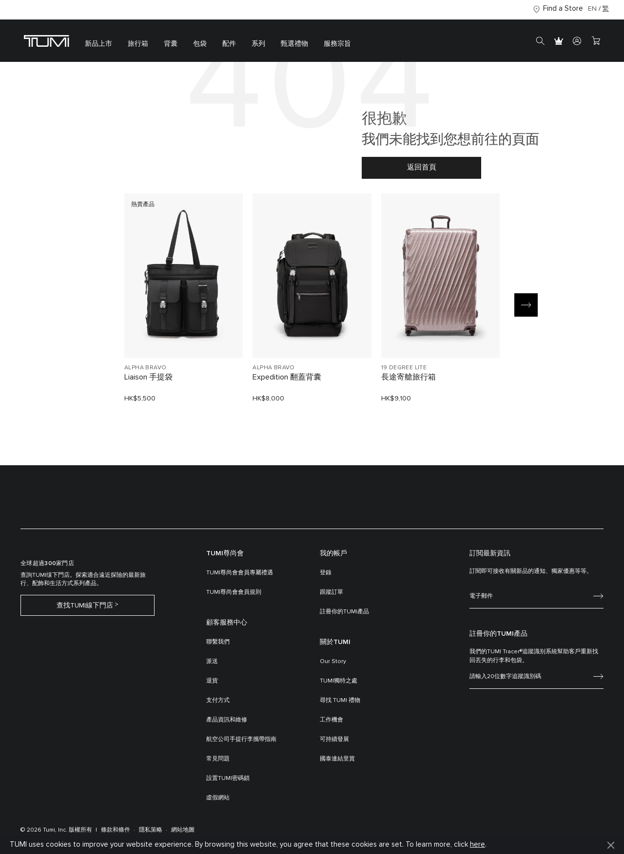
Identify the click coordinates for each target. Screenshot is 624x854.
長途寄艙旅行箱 (408, 377)
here (477, 844)
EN (592, 8)
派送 (212, 661)
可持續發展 (334, 739)
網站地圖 (183, 830)
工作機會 (331, 720)
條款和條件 (115, 830)
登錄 (326, 573)
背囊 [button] (170, 43)
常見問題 (218, 759)
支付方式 (218, 700)
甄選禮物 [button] (294, 43)
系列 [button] (258, 43)
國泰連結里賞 (337, 759)
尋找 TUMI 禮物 (340, 700)
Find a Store (563, 8)
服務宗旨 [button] (337, 43)
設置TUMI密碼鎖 (228, 778)
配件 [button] (229, 43)
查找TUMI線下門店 (85, 605)
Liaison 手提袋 (148, 377)
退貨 (212, 681)
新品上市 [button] (98, 43)
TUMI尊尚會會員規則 (233, 592)
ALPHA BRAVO (145, 368)
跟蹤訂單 (331, 592)
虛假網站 (218, 798)
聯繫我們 (218, 642)
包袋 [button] (200, 43)
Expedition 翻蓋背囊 (287, 377)
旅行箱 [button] (138, 43)
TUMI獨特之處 (338, 681)
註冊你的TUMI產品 (344, 612)
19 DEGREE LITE (404, 368)
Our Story (333, 661)
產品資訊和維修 (226, 720)
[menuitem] (98, 40)
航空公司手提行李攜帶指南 (241, 739)
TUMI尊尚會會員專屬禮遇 (239, 573)
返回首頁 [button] (421, 167)
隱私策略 (150, 830)
